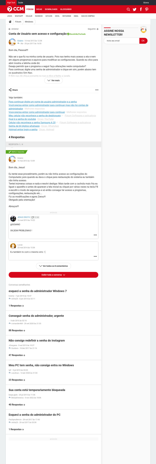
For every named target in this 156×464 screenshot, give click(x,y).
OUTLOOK (48, 16)
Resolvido (74, 34)
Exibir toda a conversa (52, 275)
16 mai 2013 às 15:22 (26, 220)
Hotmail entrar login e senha (23, 129)
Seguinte (92, 29)
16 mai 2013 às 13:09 (26, 161)
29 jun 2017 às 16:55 (33, 43)
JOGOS (9, 16)
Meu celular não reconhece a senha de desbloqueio (35, 115)
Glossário (66, 9)
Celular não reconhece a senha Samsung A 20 (32, 122)
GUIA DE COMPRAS (88, 16)
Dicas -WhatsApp (50, 126)
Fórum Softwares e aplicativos (80, 115)
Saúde (20, 2)
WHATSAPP (19, 16)
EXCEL (57, 16)
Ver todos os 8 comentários (55, 266)
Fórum (29, 9)
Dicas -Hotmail (46, 129)
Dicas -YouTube (45, 119)
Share (15, 90)
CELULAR (29, 16)
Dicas (39, 9)
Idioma (146, 2)
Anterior (15, 29)
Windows (29, 22)
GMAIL (76, 16)
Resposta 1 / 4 (16, 144)
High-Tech (11, 2)
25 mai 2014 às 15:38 (26, 247)
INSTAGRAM (66, 16)
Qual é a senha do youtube (22, 119)
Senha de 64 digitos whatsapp (24, 126)
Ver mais (55, 80)
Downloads (51, 9)
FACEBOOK (39, 16)
